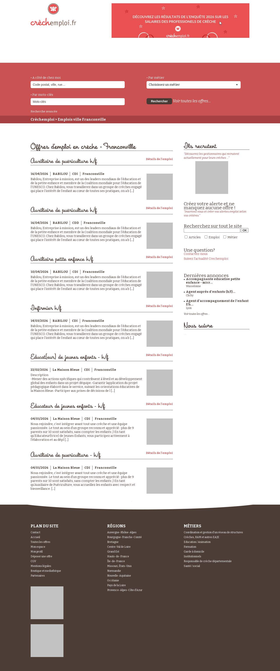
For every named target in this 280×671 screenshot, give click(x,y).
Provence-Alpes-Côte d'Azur (124, 590)
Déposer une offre (41, 556)
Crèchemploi (42, 119)
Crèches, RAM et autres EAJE (201, 537)
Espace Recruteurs (226, 55)
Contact (35, 532)
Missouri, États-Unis (119, 566)
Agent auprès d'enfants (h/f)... (210, 292)
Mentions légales (41, 566)
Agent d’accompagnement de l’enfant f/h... (217, 302)
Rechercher (159, 101)
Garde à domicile (194, 551)
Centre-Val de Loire (119, 546)
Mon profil (37, 551)
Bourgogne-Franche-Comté (124, 537)
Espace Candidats (179, 52)
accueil (42, 57)
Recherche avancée (44, 111)
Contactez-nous (196, 254)
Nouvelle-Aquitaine (119, 575)
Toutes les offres (40, 542)
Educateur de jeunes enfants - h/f (68, 406)
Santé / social (192, 566)
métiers (67, 55)
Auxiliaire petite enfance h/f (62, 259)
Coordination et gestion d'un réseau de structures (213, 532)
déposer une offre (134, 53)
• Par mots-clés (42, 95)
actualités (94, 53)
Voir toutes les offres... (192, 101)
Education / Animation (197, 542)
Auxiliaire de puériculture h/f (64, 161)
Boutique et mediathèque (46, 570)
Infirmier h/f (46, 308)
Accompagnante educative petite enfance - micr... (213, 280)
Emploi (214, 237)
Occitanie (113, 580)
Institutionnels (192, 556)
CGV (33, 561)
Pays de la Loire (116, 585)
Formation (190, 546)
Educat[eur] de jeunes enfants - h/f (69, 357)
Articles (195, 237)
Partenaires (38, 575)
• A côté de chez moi (46, 78)
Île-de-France (116, 561)
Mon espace (38, 546)
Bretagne (113, 542)
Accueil (35, 537)
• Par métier (155, 78)
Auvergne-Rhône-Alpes (121, 532)
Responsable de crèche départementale (208, 561)
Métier (233, 237)
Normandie (114, 570)
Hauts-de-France (118, 556)
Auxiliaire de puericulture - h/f (65, 455)
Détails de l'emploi (159, 159)
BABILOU (60, 174)
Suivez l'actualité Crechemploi (206, 259)
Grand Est (113, 551)
